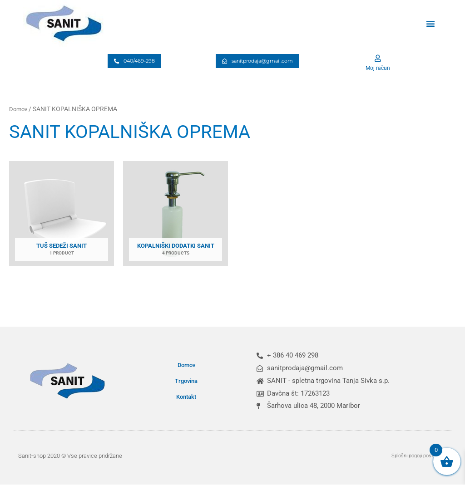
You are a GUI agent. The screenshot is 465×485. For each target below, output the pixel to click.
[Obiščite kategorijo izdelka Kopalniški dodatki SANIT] (175, 216)
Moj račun (378, 67)
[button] (430, 23)
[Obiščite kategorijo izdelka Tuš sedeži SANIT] (61, 216)
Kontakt (186, 396)
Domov (19, 109)
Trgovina (186, 380)
